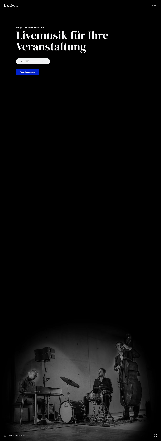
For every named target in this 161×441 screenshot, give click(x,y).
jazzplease (11, 5)
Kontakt (153, 5)
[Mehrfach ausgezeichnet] (6, 434)
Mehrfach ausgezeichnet (18, 435)
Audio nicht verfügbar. (33, 61)
